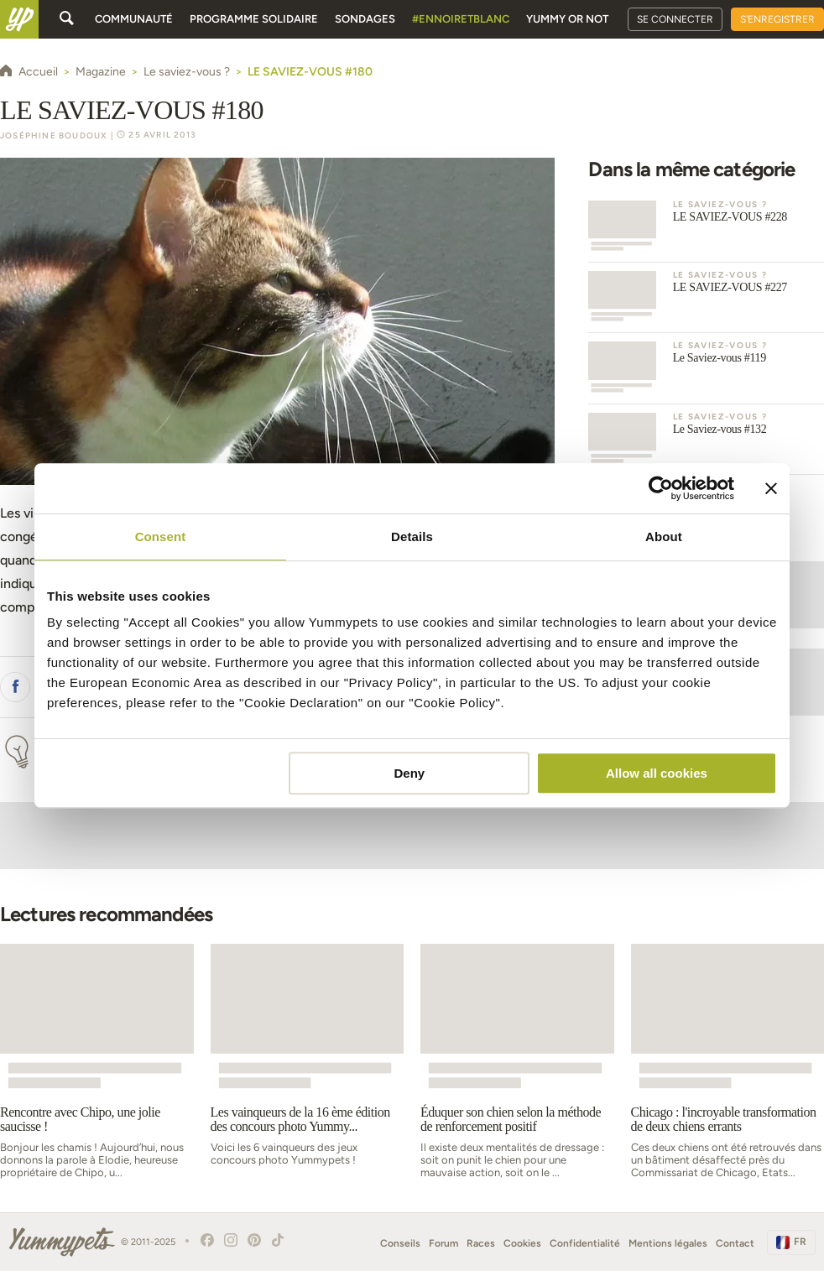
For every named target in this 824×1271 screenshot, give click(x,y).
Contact (735, 1243)
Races (481, 1243)
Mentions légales (667, 1243)
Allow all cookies (656, 773)
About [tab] (663, 536)
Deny (409, 773)
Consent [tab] (160, 536)
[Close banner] (771, 488)
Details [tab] (412, 536)
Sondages (365, 19)
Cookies (522, 1243)
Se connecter (675, 19)
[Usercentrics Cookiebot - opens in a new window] (660, 488)
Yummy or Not (567, 19)
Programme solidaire (254, 19)
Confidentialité (585, 1243)
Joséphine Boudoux (53, 135)
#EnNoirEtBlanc (460, 19)
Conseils (400, 1243)
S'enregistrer (777, 19)
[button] (15, 687)
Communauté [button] (134, 19)
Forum (443, 1243)
